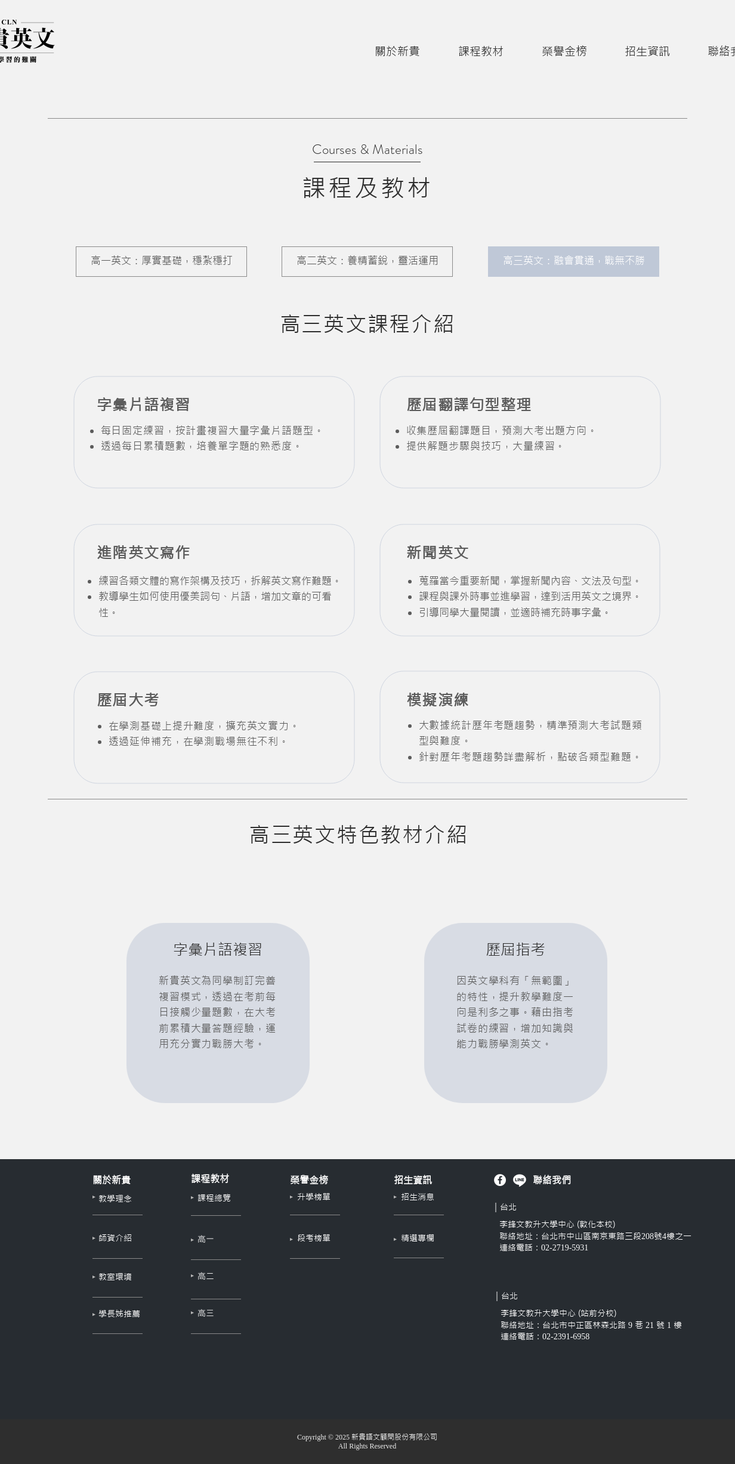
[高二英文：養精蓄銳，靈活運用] (367, 261)
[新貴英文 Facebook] (500, 1180)
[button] (397, 46)
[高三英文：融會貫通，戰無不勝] (573, 261)
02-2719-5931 (564, 1247)
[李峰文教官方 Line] (519, 1180)
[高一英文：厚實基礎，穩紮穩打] (161, 261)
